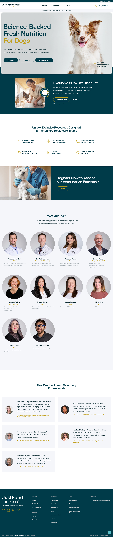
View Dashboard (44, 60)
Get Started (10, 60)
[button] (57, 5)
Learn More (68, 10)
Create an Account (61, 99)
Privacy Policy (94, 535)
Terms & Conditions (105, 535)
